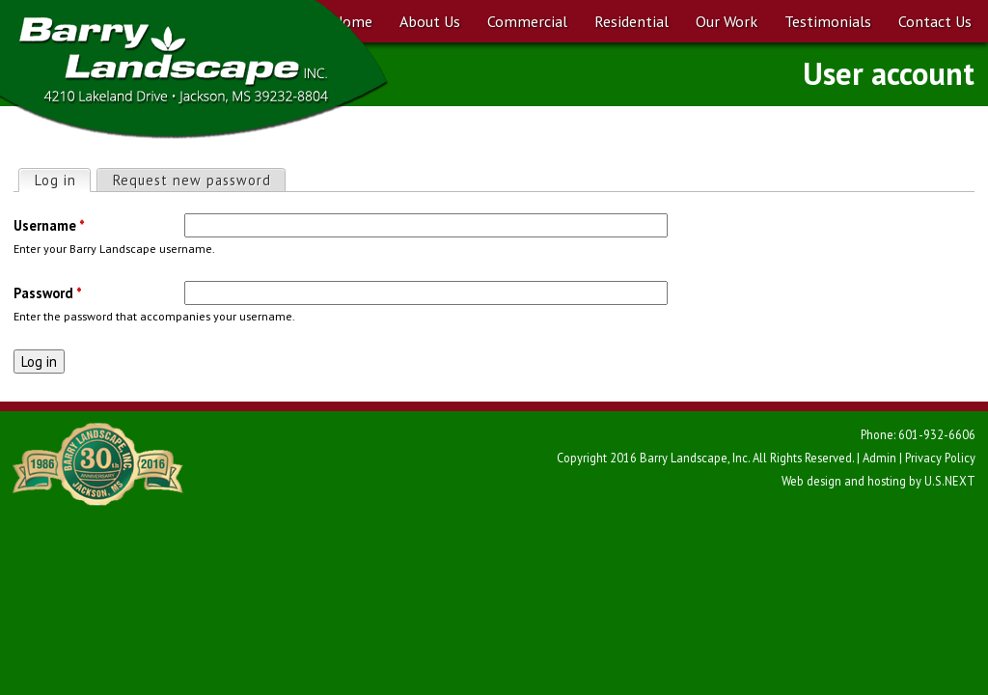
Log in (62, 179)
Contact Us (935, 21)
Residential (631, 21)
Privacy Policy (940, 457)
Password (48, 293)
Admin (879, 457)
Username (49, 225)
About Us (429, 21)
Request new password (192, 180)
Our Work (726, 21)
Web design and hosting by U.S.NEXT (878, 480)
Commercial (527, 21)
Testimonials (827, 21)
